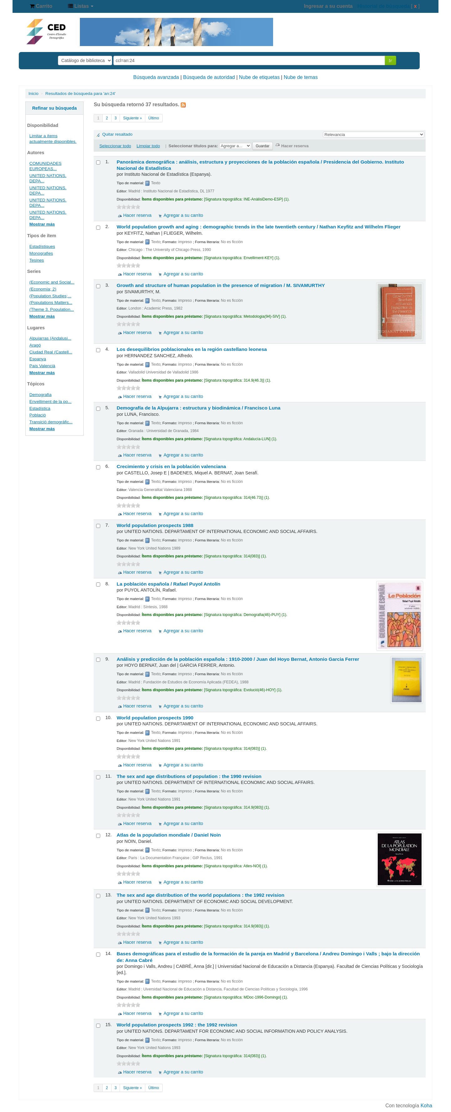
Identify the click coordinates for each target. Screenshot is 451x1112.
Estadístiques (42, 246)
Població (37, 415)
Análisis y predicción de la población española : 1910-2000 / (238, 659)
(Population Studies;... (50, 296)
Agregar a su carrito (183, 215)
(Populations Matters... (50, 302)
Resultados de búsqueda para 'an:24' (80, 93)
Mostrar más (42, 224)
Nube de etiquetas (259, 77)
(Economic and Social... (52, 282)
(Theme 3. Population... (51, 309)
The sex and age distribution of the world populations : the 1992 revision (200, 895)
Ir (390, 60)
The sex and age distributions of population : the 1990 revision (189, 776)
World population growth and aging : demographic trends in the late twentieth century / (259, 226)
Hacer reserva (137, 215)
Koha (426, 1105)
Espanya (37, 359)
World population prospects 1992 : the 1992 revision (177, 1024)
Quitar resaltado (117, 134)
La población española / (168, 584)
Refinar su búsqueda (54, 108)
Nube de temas (301, 77)
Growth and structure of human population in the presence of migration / (221, 285)
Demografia (40, 394)
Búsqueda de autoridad (209, 77)
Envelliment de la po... (50, 401)
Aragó (35, 345)
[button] (41, 6)
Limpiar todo (148, 146)
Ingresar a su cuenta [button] (328, 6)
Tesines (36, 260)
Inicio (34, 93)
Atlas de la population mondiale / (169, 835)
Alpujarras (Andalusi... (50, 338)
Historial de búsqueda (383, 6)
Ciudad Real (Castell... (50, 352)
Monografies (41, 253)
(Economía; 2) (42, 289)
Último (153, 118)
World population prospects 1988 (155, 525)
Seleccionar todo (115, 146)
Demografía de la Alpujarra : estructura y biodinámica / (198, 407)
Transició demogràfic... (51, 422)
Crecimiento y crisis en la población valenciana (171, 466)
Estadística (39, 408)
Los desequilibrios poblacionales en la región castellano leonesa (192, 349)
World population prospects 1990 (155, 717)
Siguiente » (132, 118)
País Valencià (42, 365)
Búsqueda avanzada (156, 77)
